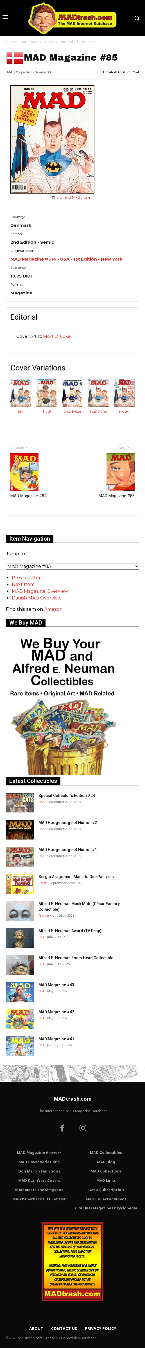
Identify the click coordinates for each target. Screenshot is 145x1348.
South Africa (98, 412)
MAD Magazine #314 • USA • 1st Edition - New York (66, 259)
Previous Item (27, 577)
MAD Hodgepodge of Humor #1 (67, 849)
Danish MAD (29, 41)
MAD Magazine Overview (40, 591)
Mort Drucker (57, 336)
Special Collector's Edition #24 (66, 795)
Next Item (23, 584)
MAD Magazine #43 (56, 985)
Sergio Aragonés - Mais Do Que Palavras (76, 876)
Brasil (47, 412)
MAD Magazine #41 (56, 1039)
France (43, 915)
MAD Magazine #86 (117, 475)
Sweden (124, 412)
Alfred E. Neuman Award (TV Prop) (69, 931)
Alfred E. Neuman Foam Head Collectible (75, 958)
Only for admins (25, 525)
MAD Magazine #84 (28, 475)
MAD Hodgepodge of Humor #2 (67, 822)
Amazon (53, 609)
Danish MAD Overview (37, 598)
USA (21, 412)
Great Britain (72, 412)
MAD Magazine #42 (56, 1012)
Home (11, 41)
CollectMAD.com (74, 197)
